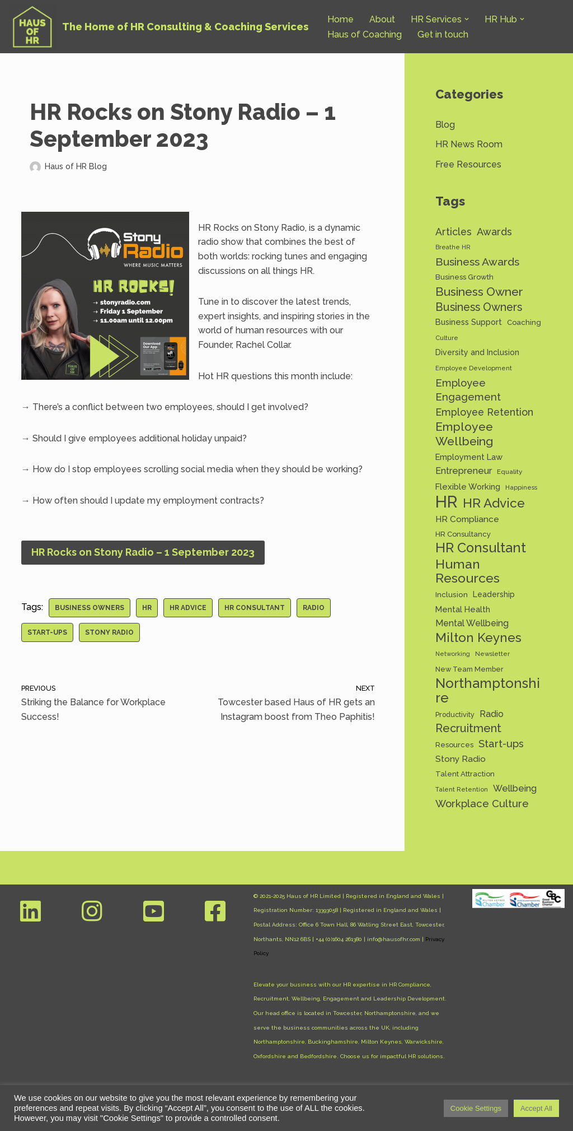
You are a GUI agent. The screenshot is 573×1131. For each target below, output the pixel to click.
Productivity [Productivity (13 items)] (455, 714)
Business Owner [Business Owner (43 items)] (479, 292)
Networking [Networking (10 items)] (452, 653)
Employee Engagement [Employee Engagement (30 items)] (468, 390)
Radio (314, 608)
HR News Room (468, 144)
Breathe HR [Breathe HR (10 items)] (453, 247)
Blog (445, 124)
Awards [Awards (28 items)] (494, 232)
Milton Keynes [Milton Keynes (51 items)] (478, 638)
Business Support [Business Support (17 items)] (468, 322)
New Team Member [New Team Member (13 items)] (469, 669)
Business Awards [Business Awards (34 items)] (477, 261)
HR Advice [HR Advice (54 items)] (494, 503)
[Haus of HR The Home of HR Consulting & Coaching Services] (158, 26)
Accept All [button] (536, 1108)
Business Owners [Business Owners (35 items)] (478, 307)
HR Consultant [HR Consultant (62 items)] (480, 548)
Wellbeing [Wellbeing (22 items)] (515, 788)
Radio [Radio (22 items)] (492, 714)
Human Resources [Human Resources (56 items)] (467, 571)
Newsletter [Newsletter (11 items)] (492, 654)
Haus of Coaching (364, 34)
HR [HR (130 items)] (446, 502)
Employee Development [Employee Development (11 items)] (473, 368)
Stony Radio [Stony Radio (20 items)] (460, 758)
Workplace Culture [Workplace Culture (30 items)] (482, 803)
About (382, 19)
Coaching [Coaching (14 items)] (524, 322)
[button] (466, 19)
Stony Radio (109, 632)
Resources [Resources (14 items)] (454, 745)
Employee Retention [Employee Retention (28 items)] (484, 412)
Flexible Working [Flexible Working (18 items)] (467, 486)
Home (340, 19)
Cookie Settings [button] (475, 1108)
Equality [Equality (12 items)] (509, 472)
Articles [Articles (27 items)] (453, 232)
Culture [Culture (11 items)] (446, 338)
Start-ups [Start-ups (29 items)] (501, 744)
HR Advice (188, 608)
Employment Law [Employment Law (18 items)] (468, 457)
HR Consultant (254, 608)
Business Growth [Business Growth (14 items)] (464, 277)
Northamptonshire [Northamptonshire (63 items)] (487, 690)
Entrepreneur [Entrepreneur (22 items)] (463, 471)
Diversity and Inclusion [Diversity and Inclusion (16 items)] (477, 352)
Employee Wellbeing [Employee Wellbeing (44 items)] (464, 434)
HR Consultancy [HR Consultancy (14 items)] (463, 534)
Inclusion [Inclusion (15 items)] (451, 594)
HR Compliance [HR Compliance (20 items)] (467, 519)
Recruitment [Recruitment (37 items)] (468, 728)
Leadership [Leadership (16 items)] (494, 594)
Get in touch (442, 34)
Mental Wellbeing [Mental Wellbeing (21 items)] (472, 623)
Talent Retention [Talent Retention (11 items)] (461, 789)
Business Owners (89, 608)
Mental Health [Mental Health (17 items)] (462, 609)
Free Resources (468, 164)
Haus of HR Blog (76, 166)
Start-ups (47, 632)
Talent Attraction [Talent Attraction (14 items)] (465, 774)
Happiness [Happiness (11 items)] (521, 487)
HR (147, 608)
